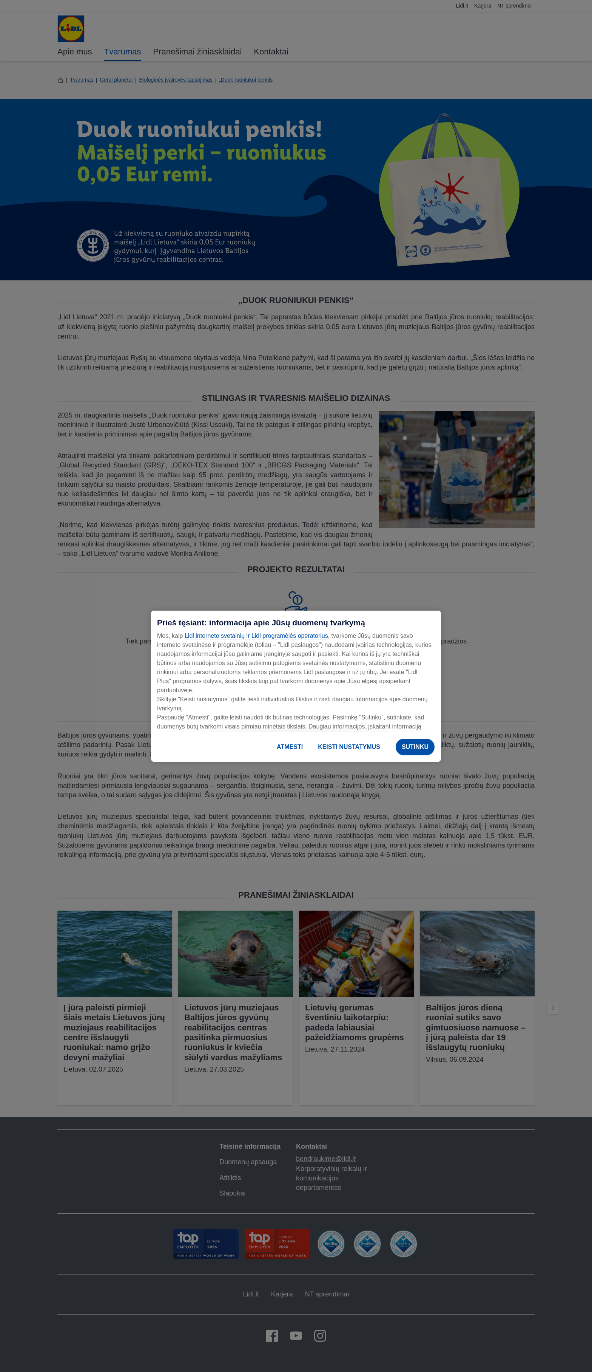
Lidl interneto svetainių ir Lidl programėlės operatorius (256, 636)
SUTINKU (415, 747)
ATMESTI (290, 747)
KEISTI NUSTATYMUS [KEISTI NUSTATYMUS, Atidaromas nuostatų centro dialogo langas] (349, 747)
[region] (296, 686)
